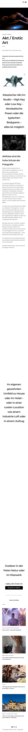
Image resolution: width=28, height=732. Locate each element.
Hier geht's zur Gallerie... (14, 588)
